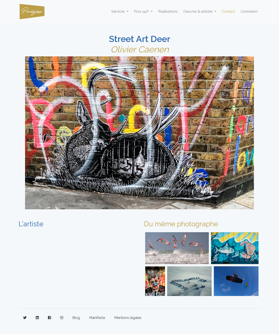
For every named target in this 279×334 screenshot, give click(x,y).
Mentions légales (127, 318)
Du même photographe (181, 224)
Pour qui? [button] (142, 11)
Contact (228, 11)
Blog (76, 318)
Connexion (249, 11)
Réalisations (168, 11)
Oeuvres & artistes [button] (198, 11)
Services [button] (118, 11)
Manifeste (97, 318)
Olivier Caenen (140, 49)
